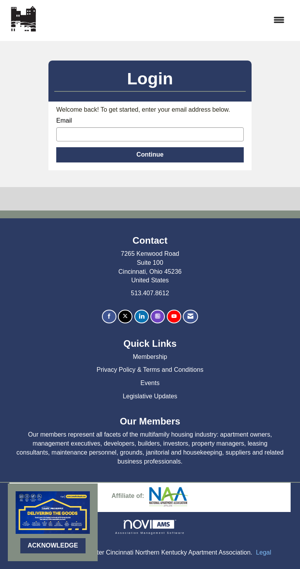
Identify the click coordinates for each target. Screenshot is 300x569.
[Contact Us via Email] (190, 316)
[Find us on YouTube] (174, 316)
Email (64, 120)
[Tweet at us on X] (125, 316)
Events (150, 383)
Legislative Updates (150, 396)
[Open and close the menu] (165, 20)
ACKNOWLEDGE (53, 545)
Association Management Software (150, 527)
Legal (263, 552)
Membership (150, 356)
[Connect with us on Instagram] (157, 316)
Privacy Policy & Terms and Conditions (150, 369)
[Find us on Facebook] (109, 316)
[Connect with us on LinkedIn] (141, 316)
